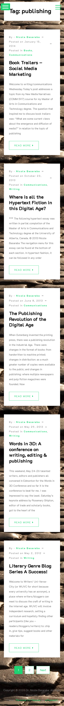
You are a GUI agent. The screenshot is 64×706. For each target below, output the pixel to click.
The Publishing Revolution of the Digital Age (27, 320)
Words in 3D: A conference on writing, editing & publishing (28, 453)
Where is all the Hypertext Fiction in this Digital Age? (30, 204)
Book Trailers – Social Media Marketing (25, 68)
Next (43, 670)
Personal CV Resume (28, 700)
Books (28, 50)
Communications (20, 54)
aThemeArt (51, 700)
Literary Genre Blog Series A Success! (30, 570)
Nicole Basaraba (28, 37)
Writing (14, 190)
